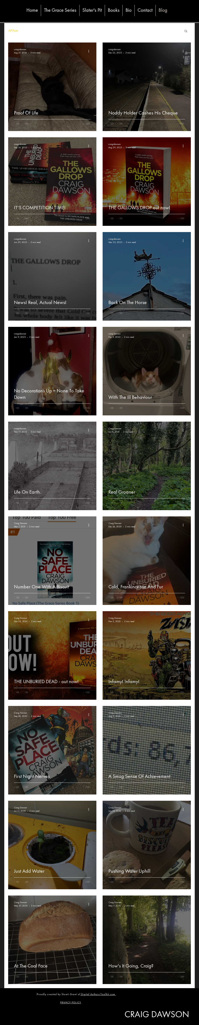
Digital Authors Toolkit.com (98, 994)
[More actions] (90, 51)
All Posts (13, 30)
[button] (186, 31)
